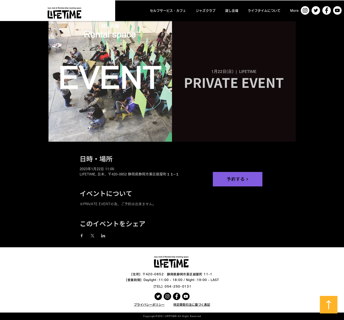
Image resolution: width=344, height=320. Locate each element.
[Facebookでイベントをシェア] (82, 235)
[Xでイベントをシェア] (92, 235)
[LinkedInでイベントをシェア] (103, 235)
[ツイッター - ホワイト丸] (316, 10)
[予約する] (237, 179)
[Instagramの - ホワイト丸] (305, 10)
